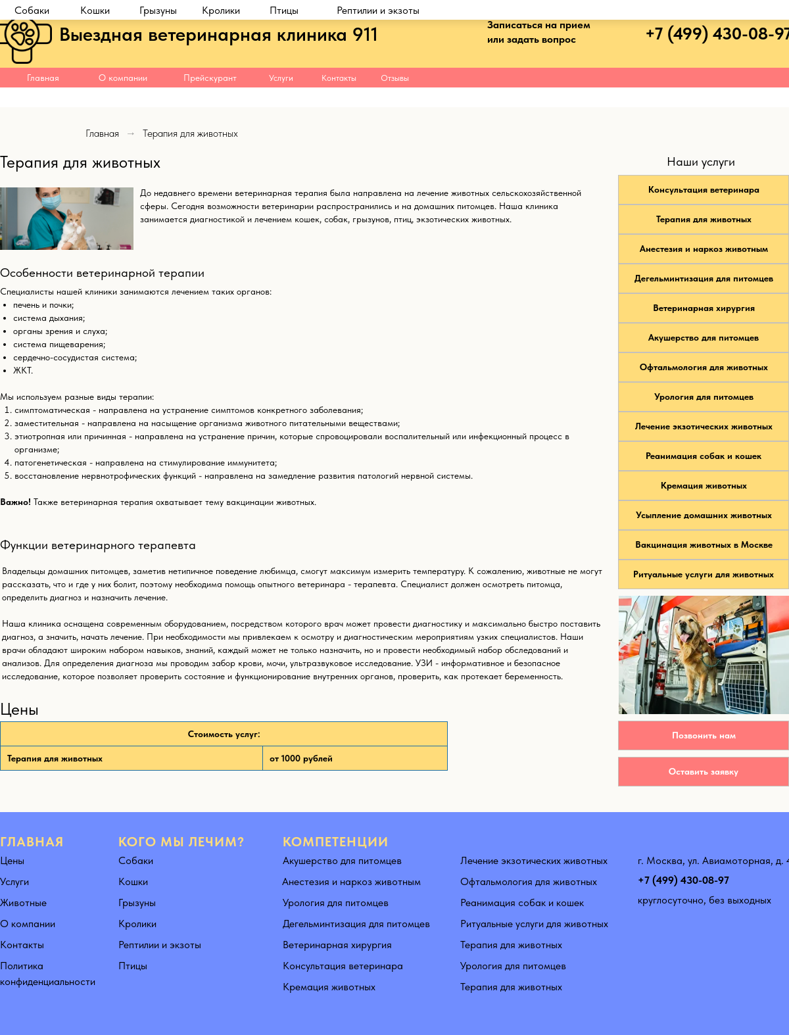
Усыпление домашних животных (704, 515)
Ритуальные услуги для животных (703, 574)
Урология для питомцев (703, 396)
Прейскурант (210, 77)
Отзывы (395, 78)
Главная (43, 77)
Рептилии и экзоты (378, 97)
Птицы (284, 97)
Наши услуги (701, 161)
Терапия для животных (704, 219)
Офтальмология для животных (704, 367)
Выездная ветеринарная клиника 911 (218, 33)
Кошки (95, 97)
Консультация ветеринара (703, 189)
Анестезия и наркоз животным (704, 248)
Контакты (339, 78)
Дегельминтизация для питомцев (703, 278)
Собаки (31, 97)
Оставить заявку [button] (703, 771)
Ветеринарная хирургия (704, 307)
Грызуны (158, 97)
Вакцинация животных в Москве (704, 544)
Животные (23, 902)
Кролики (221, 97)
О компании (123, 77)
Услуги (281, 78)
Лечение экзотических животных (704, 426)
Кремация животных (704, 485)
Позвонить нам (704, 735)
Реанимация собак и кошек (703, 455)
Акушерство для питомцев (703, 337)
